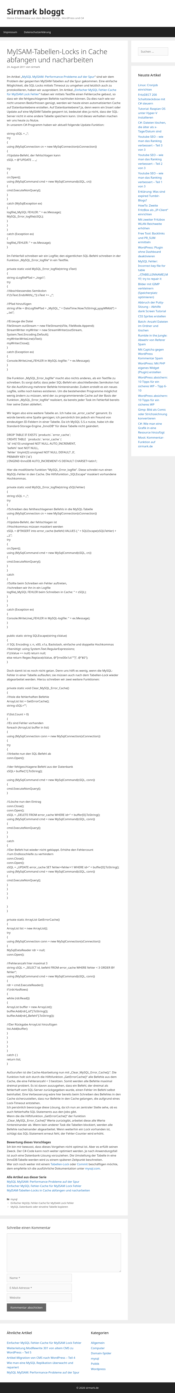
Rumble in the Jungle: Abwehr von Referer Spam (152, 339)
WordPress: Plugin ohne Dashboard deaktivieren (150, 251)
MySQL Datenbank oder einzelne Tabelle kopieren (39, 1206)
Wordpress (98, 1369)
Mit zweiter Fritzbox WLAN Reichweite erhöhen (151, 223)
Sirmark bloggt (35, 11)
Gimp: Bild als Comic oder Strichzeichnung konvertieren (152, 414)
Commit (82, 1164)
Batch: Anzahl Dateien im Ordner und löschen (153, 326)
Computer (98, 1348)
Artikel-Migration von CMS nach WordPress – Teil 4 (41, 1358)
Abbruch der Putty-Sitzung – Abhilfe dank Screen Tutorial (152, 306)
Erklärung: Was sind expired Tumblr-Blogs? (151, 196)
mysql (14, 1199)
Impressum (10, 32)
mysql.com (92, 1168)
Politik (95, 1364)
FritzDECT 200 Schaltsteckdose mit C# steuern (151, 99)
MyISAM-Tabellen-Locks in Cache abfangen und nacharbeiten (48, 1190)
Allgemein (98, 1343)
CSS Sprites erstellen (152, 316)
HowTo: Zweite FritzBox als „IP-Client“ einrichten (153, 209)
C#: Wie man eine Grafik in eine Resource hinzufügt (151, 428)
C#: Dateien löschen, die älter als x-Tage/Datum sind (152, 127)
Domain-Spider (101, 1353)
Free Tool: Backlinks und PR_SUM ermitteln (151, 237)
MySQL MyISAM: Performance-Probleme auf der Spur (58, 77)
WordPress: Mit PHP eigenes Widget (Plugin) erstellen (151, 367)
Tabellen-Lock (60, 1164)
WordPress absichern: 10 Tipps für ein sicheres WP (153, 400)
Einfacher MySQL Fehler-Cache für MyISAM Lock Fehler (44, 1186)
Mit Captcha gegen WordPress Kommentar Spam (151, 353)
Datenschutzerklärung (37, 32)
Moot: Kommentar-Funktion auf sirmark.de (151, 442)
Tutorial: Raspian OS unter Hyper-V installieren (151, 113)
